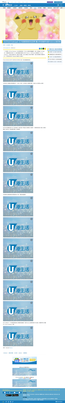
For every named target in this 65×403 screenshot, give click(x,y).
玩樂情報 (14, 7)
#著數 (38, 399)
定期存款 (29, 5)
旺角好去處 (55, 389)
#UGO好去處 (25, 398)
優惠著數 (9, 7)
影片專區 (39, 7)
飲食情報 (26, 7)
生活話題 (8, 45)
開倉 (30, 389)
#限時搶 (55, 398)
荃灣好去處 (50, 389)
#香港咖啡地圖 (43, 398)
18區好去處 (50, 7)
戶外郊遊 (28, 391)
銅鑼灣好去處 (40, 389)
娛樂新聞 (25, 5)
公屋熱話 (21, 5)
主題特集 (61, 7)
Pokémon (11, 347)
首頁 (4, 45)
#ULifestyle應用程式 (50, 398)
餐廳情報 (24, 391)
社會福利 (32, 391)
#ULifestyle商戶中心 (33, 399)
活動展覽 (24, 389)
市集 (28, 389)
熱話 (12, 45)
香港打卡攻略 (56, 7)
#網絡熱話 (41, 399)
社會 (35, 7)
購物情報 (20, 7)
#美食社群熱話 (30, 398)
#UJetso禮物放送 (26, 399)
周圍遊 (44, 7)
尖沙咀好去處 (34, 389)
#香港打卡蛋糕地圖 (37, 398)
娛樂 (31, 7)
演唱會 (4, 7)
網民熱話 (24, 394)
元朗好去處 (45, 389)
